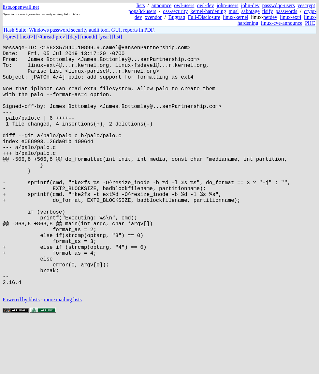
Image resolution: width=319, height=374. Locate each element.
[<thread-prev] (51, 36)
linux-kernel (235, 17)
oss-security (175, 11)
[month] (88, 36)
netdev (270, 17)
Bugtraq (176, 17)
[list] (117, 36)
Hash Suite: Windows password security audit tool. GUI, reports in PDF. (79, 30)
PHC (310, 23)
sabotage (250, 11)
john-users (228, 5)
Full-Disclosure (204, 17)
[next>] (27, 36)
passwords (286, 11)
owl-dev (205, 5)
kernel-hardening (208, 11)
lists (141, 5)
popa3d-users (142, 11)
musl (234, 11)
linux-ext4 (290, 17)
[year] (104, 36)
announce (161, 5)
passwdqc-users (278, 5)
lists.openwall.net (21, 7)
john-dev (250, 5)
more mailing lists (63, 354)
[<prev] (10, 36)
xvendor (153, 17)
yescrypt (306, 5)
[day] (73, 36)
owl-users (184, 5)
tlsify (267, 11)
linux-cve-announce (281, 23)
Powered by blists (21, 354)
